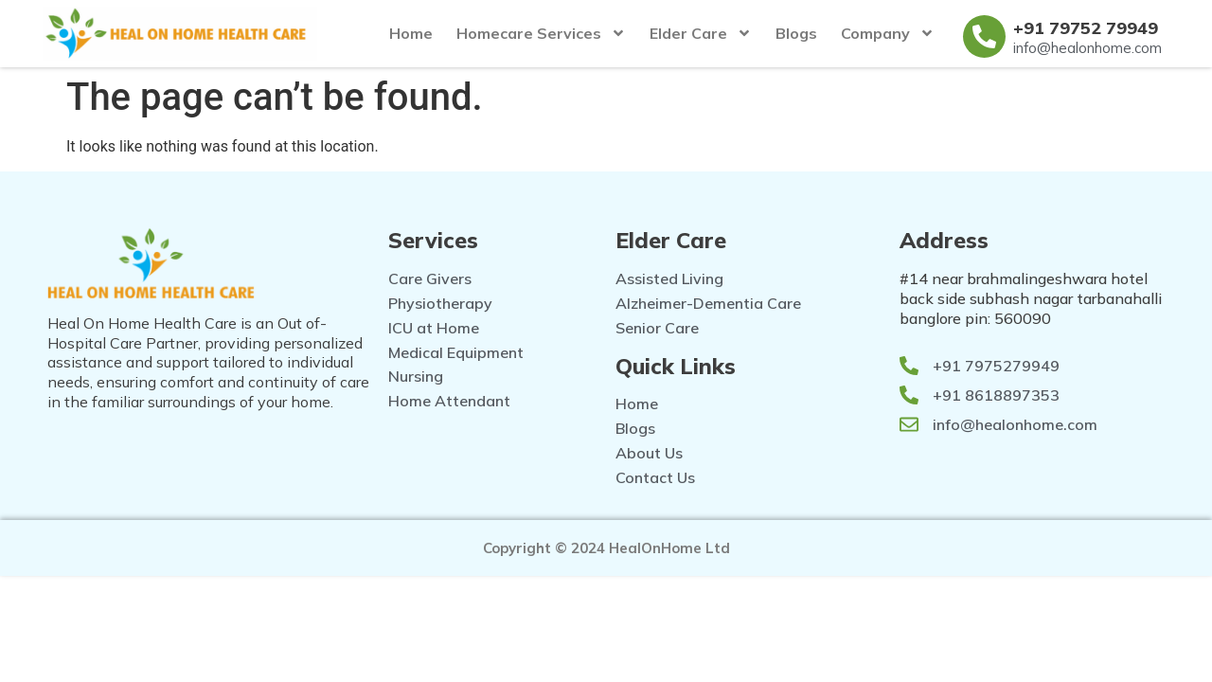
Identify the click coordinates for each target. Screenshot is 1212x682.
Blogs (796, 33)
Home (411, 33)
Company (888, 33)
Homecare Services (541, 33)
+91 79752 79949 (1085, 28)
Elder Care (701, 33)
